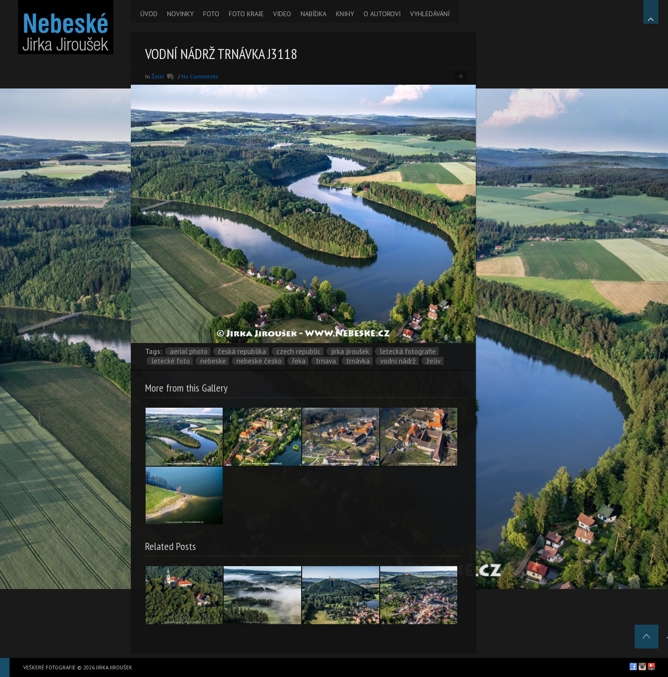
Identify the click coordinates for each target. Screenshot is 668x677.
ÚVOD (148, 14)
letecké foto (170, 361)
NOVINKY (180, 14)
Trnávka (358, 361)
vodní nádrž (398, 361)
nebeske (213, 361)
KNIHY (345, 14)
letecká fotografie (408, 351)
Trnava (326, 361)
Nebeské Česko (259, 361)
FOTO (211, 14)
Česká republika (242, 351)
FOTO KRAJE (246, 14)
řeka (298, 361)
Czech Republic (298, 351)
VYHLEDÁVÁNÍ (430, 14)
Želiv (157, 76)
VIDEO (282, 14)
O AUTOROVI (382, 14)
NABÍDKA (313, 14)
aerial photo (188, 351)
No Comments (199, 76)
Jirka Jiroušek (350, 351)
